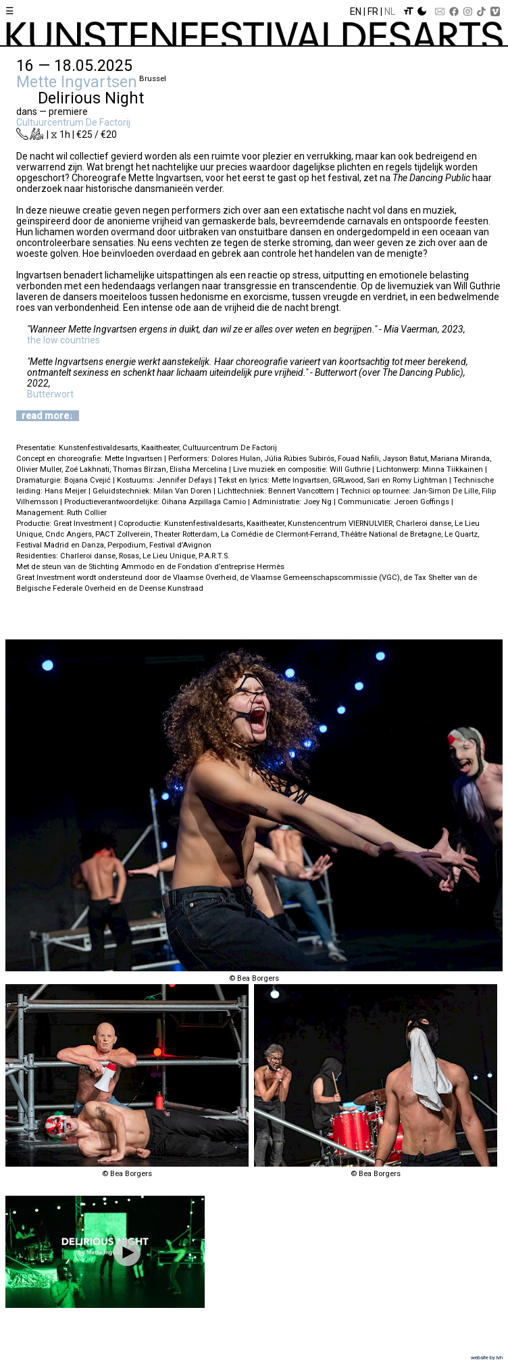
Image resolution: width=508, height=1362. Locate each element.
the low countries (63, 340)
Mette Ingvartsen (76, 81)
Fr (372, 11)
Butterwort (50, 394)
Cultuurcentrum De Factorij (73, 122)
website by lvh (487, 1358)
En (355, 11)
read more (45, 415)
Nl (389, 11)
